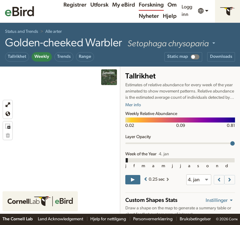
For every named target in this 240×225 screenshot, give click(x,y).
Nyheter (149, 16)
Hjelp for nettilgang (108, 219)
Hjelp (170, 16)
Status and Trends (21, 31)
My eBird (123, 5)
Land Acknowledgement (61, 219)
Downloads (221, 56)
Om (172, 5)
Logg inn (187, 10)
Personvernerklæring (153, 219)
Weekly (41, 56)
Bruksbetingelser (195, 219)
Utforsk (99, 5)
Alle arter (53, 31)
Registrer (75, 5)
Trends (64, 56)
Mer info (133, 105)
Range (85, 56)
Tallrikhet (17, 56)
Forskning (151, 5)
